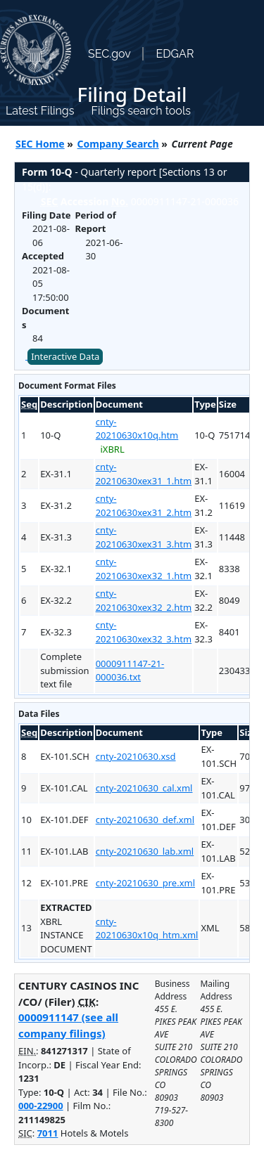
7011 (47, 1133)
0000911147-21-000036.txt (130, 670)
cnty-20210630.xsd (136, 756)
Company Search (118, 143)
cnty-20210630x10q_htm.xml (147, 928)
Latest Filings (40, 110)
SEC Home (40, 143)
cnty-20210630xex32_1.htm (144, 568)
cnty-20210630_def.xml (145, 819)
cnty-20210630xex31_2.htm (144, 505)
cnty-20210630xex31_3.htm (144, 537)
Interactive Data (65, 356)
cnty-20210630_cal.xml (144, 788)
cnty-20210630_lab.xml (145, 851)
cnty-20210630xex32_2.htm (144, 600)
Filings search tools (141, 110)
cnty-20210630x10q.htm (137, 428)
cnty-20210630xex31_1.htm (144, 473)
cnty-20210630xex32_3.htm (144, 632)
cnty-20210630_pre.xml (145, 882)
